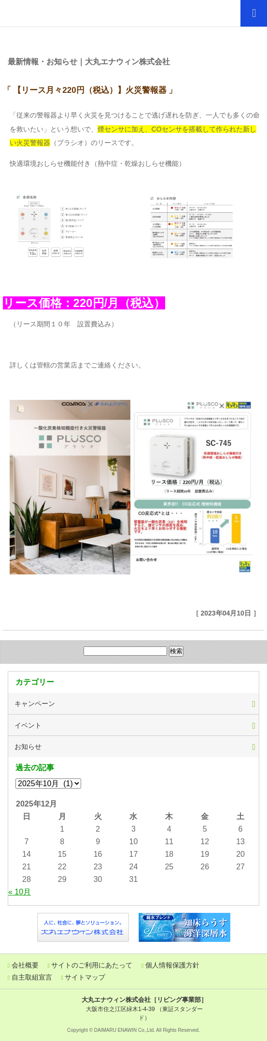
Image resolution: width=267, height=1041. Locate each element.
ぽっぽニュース (134, 38)
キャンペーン (34, 703)
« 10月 (19, 892)
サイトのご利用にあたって (91, 965)
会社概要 (25, 965)
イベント (28, 725)
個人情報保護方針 (172, 965)
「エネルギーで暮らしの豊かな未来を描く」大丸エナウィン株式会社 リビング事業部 (51, 13)
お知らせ (28, 746)
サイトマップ (85, 977)
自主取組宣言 (32, 977)
